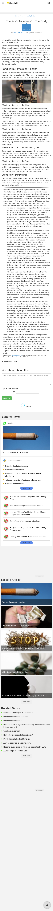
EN (49, 3)
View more (26, 488)
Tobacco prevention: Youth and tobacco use (23, 480)
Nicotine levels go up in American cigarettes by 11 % (24, 747)
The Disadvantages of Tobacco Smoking (26, 506)
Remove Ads (39, 576)
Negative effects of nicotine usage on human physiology (23, 475)
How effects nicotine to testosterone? (18, 735)
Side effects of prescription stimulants (25, 521)
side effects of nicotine (12, 721)
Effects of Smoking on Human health (18, 713)
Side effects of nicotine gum (16, 466)
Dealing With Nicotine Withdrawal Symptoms (28, 537)
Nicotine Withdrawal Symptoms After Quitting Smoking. (28, 498)
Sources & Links (10, 362)
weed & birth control (11, 731)
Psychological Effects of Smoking (16, 739)
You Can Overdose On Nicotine (15, 452)
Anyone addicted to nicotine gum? (17, 743)
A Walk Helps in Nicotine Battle (15, 751)
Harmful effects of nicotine (16, 355)
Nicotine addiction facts (14, 470)
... (22, 16)
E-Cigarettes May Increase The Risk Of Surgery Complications (29, 529)
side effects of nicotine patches (15, 717)
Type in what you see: (10, 388)
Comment (6, 398)
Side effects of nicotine (14, 484)
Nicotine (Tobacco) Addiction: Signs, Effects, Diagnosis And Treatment (28, 513)
